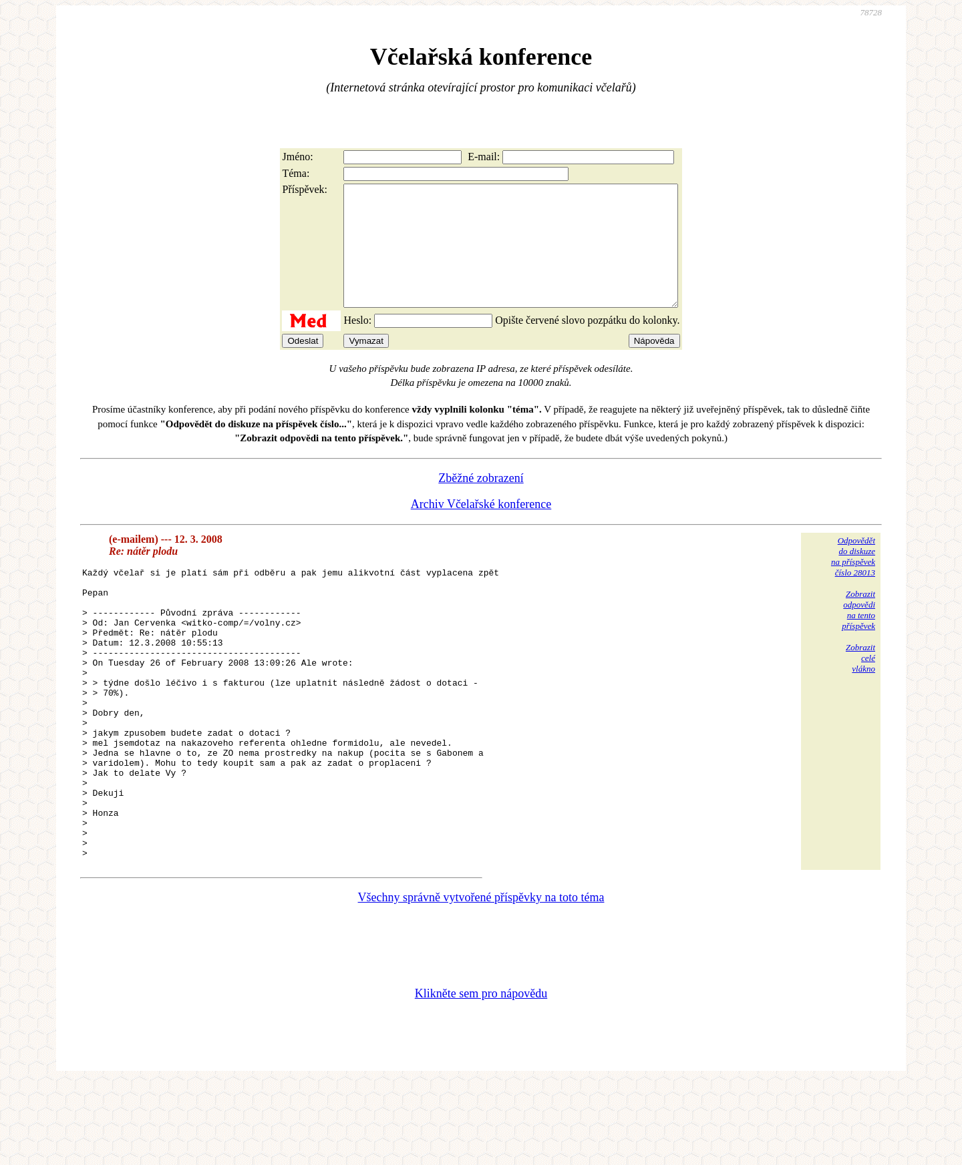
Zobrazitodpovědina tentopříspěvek (858, 634)
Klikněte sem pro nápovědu (481, 1075)
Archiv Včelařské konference (481, 528)
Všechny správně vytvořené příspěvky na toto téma (481, 979)
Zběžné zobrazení (480, 502)
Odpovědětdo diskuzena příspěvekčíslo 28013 (853, 580)
